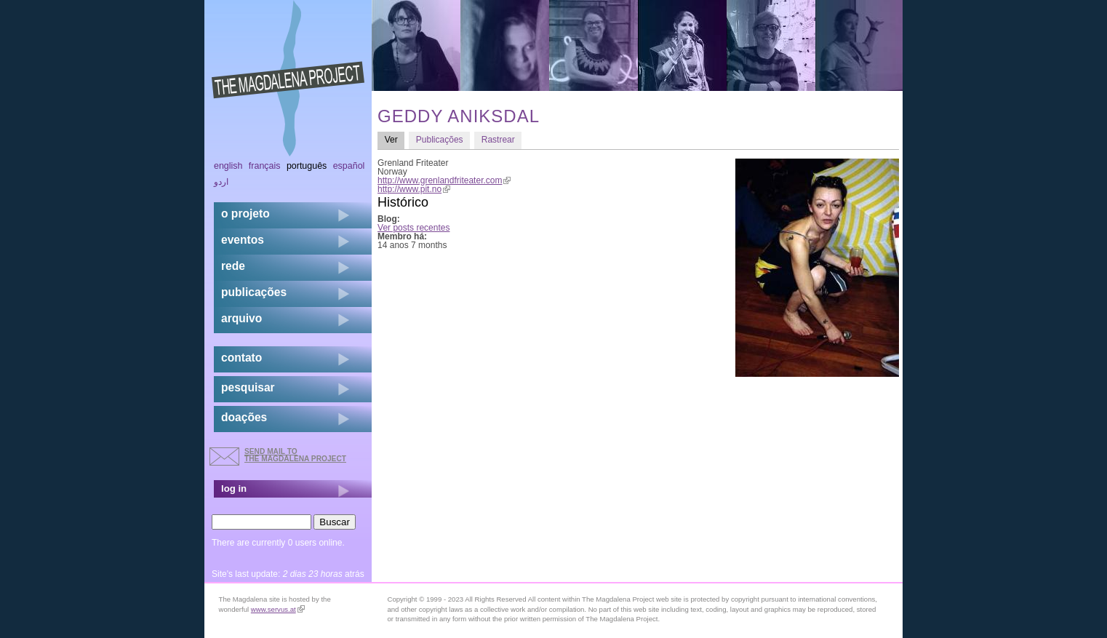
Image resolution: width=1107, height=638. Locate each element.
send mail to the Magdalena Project (295, 455)
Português (307, 166)
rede (233, 266)
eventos (242, 240)
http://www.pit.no (413, 189)
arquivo (241, 318)
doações (244, 417)
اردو (221, 182)
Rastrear (498, 140)
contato (241, 357)
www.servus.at (278, 609)
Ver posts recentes (413, 228)
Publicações (439, 140)
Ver (395, 139)
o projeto (245, 213)
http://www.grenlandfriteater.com (444, 180)
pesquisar (248, 387)
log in (234, 488)
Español (349, 166)
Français (265, 166)
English (228, 166)
